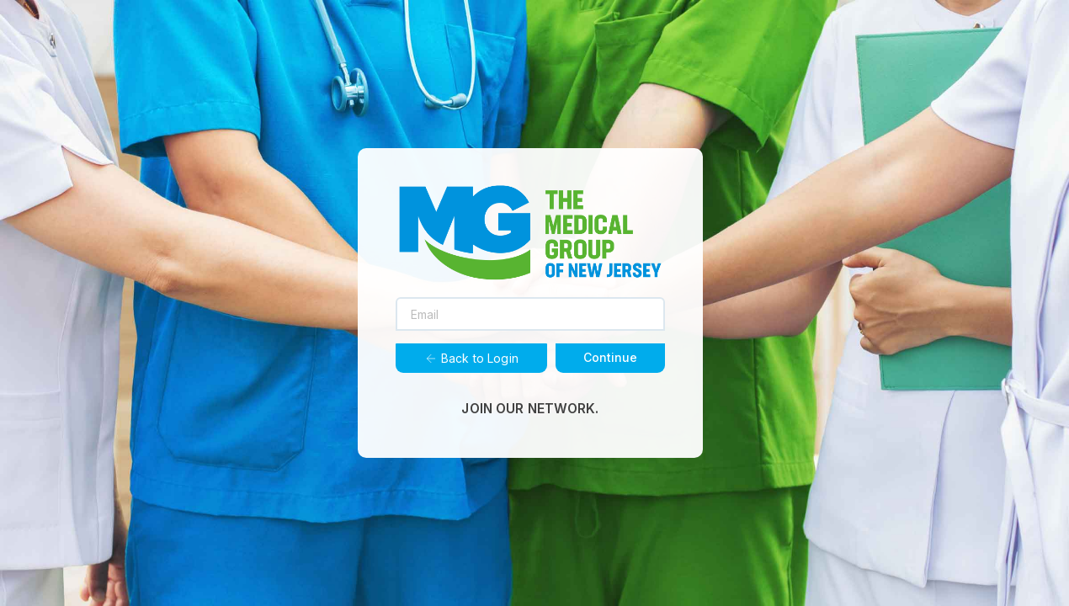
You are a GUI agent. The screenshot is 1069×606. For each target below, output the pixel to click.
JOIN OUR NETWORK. (529, 409)
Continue (610, 357)
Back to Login (471, 358)
